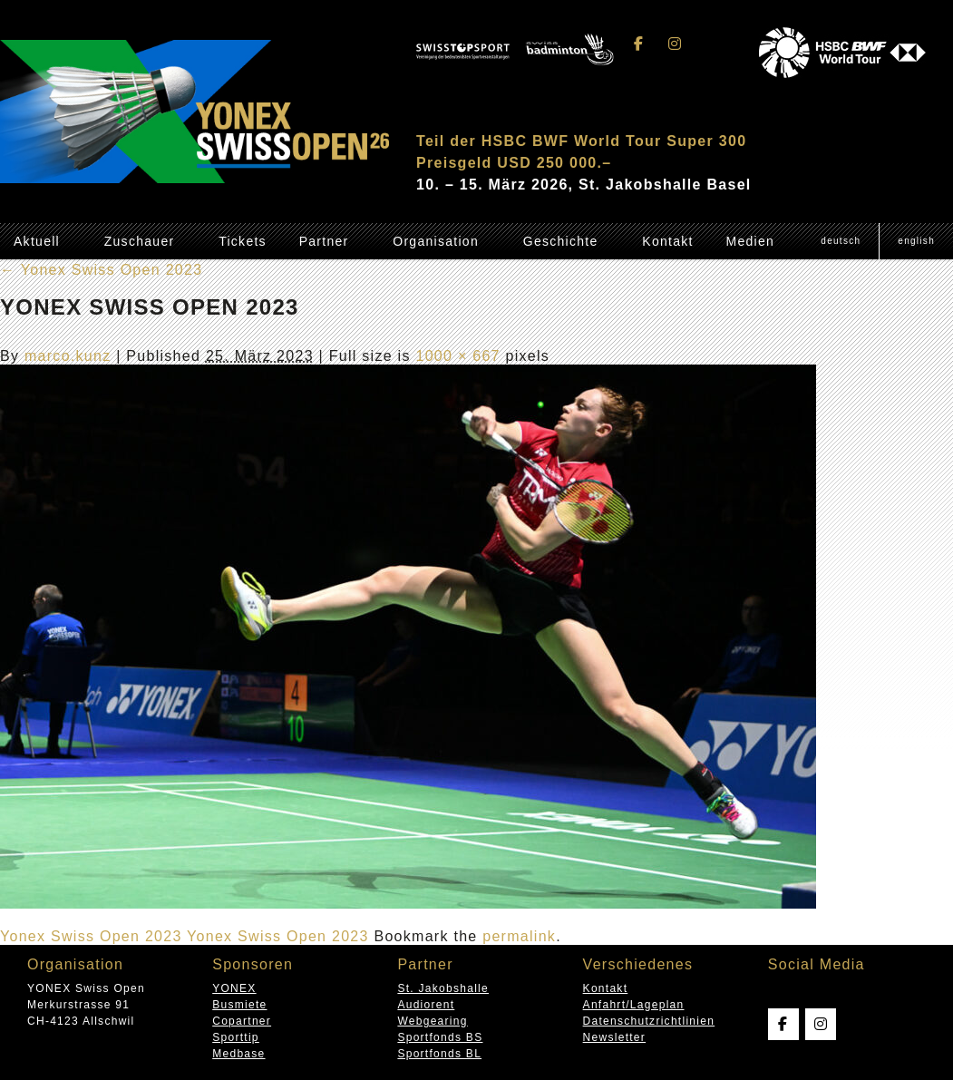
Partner (324, 241)
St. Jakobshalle (443, 988)
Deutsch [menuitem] (841, 241)
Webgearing (432, 1021)
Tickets (243, 241)
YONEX (234, 988)
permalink (519, 936)
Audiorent (425, 1004)
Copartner (241, 1021)
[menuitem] (840, 241)
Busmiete (239, 1004)
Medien (749, 241)
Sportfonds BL (439, 1053)
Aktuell (37, 241)
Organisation (436, 241)
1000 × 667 (457, 356)
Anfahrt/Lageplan (634, 1004)
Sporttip (235, 1037)
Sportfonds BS (439, 1037)
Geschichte (560, 241)
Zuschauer (139, 241)
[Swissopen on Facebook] (639, 44)
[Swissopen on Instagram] (674, 44)
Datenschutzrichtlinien (649, 1021)
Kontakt (667, 241)
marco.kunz (68, 356)
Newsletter (614, 1037)
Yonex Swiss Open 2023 (101, 269)
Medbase (238, 1053)
